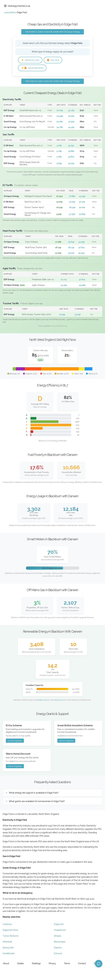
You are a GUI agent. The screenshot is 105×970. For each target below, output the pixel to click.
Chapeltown (60, 930)
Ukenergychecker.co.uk (17, 6)
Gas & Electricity (32, 68)
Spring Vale (8, 947)
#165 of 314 (42, 700)
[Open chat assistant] (98, 963)
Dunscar (58, 953)
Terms (67, 963)
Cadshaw (7, 924)
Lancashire (9, 12)
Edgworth (59, 924)
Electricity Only (30, 60)
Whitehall (7, 941)
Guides (20, 963)
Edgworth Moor (10, 930)
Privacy (52, 963)
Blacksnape (59, 941)
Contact (82, 963)
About (6, 963)
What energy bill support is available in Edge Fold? (34, 793)
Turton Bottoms (10, 936)
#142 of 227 (59, 700)
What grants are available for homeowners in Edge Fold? (37, 801)
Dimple (57, 936)
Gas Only (53, 60)
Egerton (58, 947)
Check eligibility (15, 741)
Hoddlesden (9, 953)
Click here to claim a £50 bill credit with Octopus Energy (52, 31)
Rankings (36, 963)
